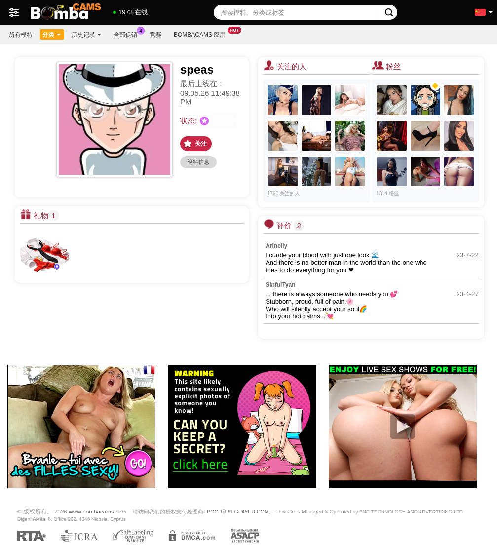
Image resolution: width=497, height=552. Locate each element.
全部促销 (128, 33)
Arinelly (276, 245)
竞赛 (155, 34)
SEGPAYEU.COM (248, 511)
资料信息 (198, 162)
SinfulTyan (280, 284)
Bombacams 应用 (202, 33)
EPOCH (212, 511)
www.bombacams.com (97, 511)
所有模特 (21, 34)
